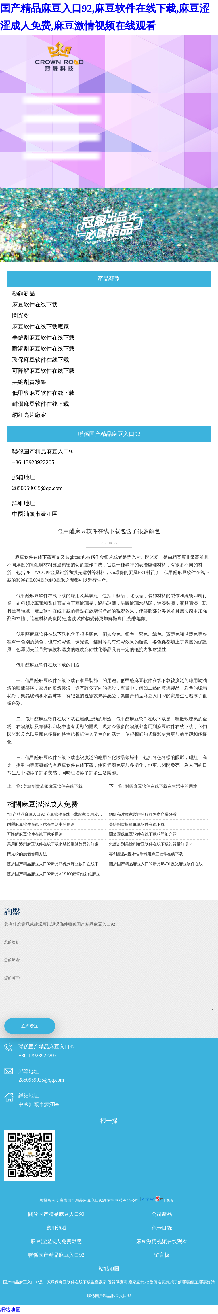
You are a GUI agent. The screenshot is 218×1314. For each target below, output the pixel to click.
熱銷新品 (23, 293)
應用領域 (56, 1228)
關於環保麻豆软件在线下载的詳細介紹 (143, 834)
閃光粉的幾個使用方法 (27, 854)
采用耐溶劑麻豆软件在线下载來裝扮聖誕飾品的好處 (52, 844)
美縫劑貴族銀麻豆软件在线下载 (53, 786)
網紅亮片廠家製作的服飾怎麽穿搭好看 (143, 814)
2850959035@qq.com (37, 488)
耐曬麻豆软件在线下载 (40, 404)
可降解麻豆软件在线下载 (43, 371)
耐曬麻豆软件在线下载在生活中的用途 (161, 786)
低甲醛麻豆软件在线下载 (43, 393)
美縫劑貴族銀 (29, 382)
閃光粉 (20, 315)
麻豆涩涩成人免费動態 (56, 1241)
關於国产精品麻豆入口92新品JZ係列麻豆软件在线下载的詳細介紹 (56, 864)
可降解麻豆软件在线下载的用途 (35, 834)
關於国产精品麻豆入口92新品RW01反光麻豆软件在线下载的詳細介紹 (158, 864)
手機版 (168, 1201)
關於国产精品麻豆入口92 (56, 1214)
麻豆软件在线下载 (35, 304)
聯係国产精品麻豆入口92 (56, 1255)
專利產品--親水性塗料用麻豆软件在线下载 (146, 854)
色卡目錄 (162, 1228)
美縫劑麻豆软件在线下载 (43, 337)
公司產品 (162, 1214)
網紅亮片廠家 (29, 415)
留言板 (161, 1255)
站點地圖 (109, 1268)
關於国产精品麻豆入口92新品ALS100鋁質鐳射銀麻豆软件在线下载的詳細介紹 (56, 874)
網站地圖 (10, 1310)
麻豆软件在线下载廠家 (40, 326)
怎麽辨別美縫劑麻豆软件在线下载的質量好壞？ (150, 844)
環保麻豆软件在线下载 (40, 360)
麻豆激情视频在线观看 (161, 1241)
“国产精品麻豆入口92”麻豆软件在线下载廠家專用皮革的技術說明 (56, 814)
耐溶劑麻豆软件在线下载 (43, 349)
